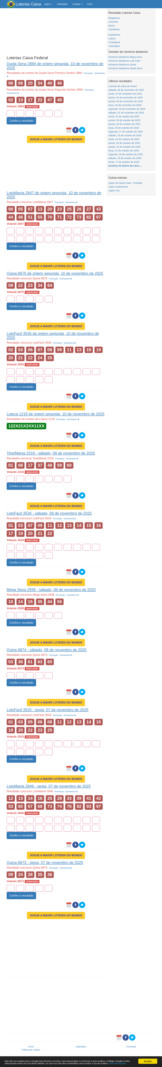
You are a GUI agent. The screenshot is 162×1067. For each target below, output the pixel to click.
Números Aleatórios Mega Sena (125, 57)
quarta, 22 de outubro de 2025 (124, 146)
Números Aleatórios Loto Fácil (124, 60)
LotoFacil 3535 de (53, 335)
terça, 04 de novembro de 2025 (124, 105)
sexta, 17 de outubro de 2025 (123, 162)
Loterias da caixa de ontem (122, 86)
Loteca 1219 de (55, 414)
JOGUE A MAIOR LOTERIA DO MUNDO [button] (56, 139)
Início (89, 4)
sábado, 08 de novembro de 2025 (126, 90)
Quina (111, 25)
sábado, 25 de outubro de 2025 (124, 135)
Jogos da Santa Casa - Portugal (125, 183)
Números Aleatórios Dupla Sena (125, 68)
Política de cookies (31, 1050)
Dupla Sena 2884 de (55, 66)
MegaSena (114, 18)
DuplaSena (114, 34)
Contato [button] (77, 4)
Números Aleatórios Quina (122, 64)
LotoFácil (113, 21)
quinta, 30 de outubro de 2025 (124, 120)
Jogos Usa (114, 190)
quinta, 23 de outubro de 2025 (124, 143)
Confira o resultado (21, 120)
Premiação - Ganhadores (66, 202)
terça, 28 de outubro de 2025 (123, 127)
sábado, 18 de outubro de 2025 (124, 158)
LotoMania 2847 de (54, 195)
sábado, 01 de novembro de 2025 (126, 112)
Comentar (131, 1046)
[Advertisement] (56, 31)
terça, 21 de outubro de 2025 (123, 150)
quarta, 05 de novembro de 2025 (125, 101)
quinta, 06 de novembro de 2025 (125, 97)
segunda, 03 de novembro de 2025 (126, 108)
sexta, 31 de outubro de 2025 (123, 116)
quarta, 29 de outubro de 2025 (124, 124)
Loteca (111, 38)
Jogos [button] (48, 4)
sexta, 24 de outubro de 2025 (123, 139)
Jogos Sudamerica (118, 186)
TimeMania (114, 42)
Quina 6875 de (55, 273)
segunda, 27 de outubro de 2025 (125, 131)
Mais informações (24, 1063)
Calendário (62, 4)
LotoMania (113, 29)
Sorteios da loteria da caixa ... (125, 165)
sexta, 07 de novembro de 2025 (125, 93)
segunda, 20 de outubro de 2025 (125, 154)
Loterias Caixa (28, 4)
